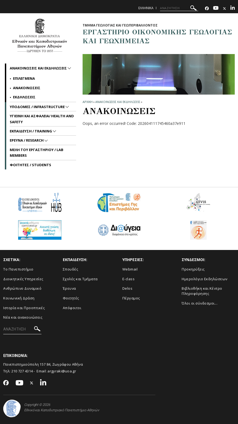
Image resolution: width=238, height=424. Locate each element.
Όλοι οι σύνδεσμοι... (199, 303)
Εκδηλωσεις (24, 97)
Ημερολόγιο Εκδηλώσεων (204, 278)
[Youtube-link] (216, 8)
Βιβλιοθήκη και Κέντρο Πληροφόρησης (202, 291)
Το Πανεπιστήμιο (18, 269)
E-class (128, 278)
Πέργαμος (131, 298)
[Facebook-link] (207, 8)
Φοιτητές (71, 298)
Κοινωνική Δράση (19, 298)
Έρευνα (69, 288)
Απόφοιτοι (72, 307)
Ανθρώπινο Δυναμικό (22, 288)
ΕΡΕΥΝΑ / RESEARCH (27, 140)
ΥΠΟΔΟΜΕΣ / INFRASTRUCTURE (38, 106)
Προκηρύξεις (193, 269)
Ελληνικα (146, 8)
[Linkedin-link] (232, 8)
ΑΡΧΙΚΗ (88, 102)
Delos (127, 288)
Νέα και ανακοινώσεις (22, 317)
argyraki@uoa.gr (61, 371)
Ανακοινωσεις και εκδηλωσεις (117, 102)
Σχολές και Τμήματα (80, 278)
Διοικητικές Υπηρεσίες (23, 278)
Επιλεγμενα (24, 78)
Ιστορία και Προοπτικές (24, 307)
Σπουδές (70, 269)
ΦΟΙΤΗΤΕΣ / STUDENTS (30, 164)
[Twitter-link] (224, 8)
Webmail (130, 269)
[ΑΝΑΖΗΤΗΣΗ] (179, 8)
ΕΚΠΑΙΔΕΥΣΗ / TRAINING (31, 131)
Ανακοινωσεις (26, 87)
